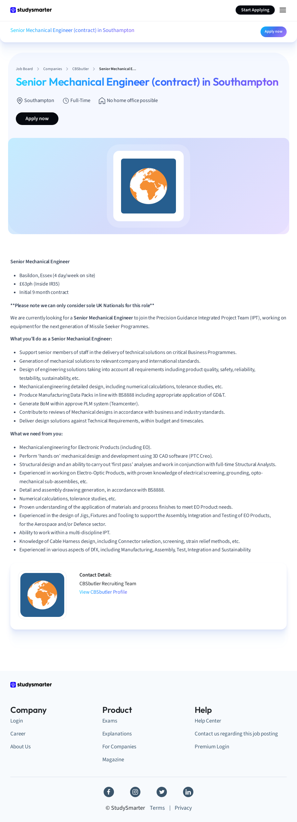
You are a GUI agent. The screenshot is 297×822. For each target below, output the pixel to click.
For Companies (119, 747)
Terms (157, 808)
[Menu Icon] (283, 10)
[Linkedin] (188, 792)
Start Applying (255, 10)
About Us (20, 747)
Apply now (273, 31)
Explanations (117, 734)
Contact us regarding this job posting (236, 734)
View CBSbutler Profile (103, 592)
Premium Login (212, 747)
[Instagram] (135, 792)
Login (16, 721)
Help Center (208, 721)
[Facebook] (109, 792)
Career (18, 734)
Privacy (183, 808)
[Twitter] (162, 792)
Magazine (113, 760)
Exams (109, 721)
